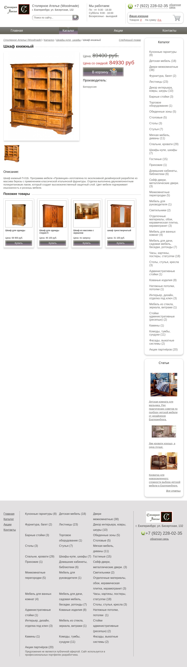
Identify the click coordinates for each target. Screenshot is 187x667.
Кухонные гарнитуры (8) (41, 513)
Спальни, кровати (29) (163, 144)
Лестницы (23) (158, 81)
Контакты (169, 30)
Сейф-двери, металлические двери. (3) (164, 183)
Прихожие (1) (158, 164)
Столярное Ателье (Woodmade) (22, 40)
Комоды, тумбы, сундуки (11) (159, 333)
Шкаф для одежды (15, 230)
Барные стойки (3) (161, 96)
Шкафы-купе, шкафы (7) (75, 556)
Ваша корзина (138, 16)
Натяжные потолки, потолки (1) (162, 288)
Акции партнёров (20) (163, 349)
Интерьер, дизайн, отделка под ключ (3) (163, 297)
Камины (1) (156, 325)
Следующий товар (130, 40)
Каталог (68, 30)
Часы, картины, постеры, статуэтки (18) (164, 254)
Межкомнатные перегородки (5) (159, 194)
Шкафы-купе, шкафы (68, 40)
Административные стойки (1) (162, 273)
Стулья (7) (156, 129)
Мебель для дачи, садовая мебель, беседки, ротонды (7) (163, 244)
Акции (118, 30)
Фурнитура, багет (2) (162, 75)
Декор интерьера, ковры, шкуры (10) (161, 89)
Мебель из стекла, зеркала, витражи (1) (163, 306)
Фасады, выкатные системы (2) (161, 342)
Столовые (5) (158, 117)
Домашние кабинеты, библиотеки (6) (163, 172)
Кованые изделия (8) (163, 280)
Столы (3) (155, 123)
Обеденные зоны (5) (162, 111)
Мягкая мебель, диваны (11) (159, 137)
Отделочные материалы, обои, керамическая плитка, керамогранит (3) (163, 221)
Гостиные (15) (158, 159)
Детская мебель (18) (162, 60)
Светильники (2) (160, 210)
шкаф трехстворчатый (119, 230)
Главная (17, 30)
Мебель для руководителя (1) (160, 203)
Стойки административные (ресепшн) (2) (162, 316)
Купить (19, 243)
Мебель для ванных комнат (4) (162, 233)
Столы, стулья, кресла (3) (110, 604)
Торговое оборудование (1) (160, 104)
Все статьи (173, 490)
